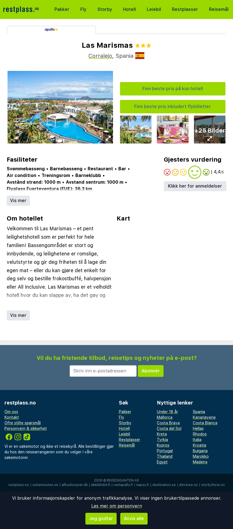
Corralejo (100, 55)
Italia (197, 439)
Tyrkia (162, 439)
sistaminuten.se (45, 485)
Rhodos (200, 434)
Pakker (61, 9)
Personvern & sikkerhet (25, 428)
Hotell (129, 9)
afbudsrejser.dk (75, 485)
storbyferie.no (213, 485)
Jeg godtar (101, 518)
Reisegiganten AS (123, 480)
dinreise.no (188, 485)
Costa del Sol (169, 428)
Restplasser (185, 9)
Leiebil (154, 9)
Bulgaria (200, 451)
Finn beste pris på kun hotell (172, 88)
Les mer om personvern (116, 506)
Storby (104, 9)
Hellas (198, 428)
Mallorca (164, 417)
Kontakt (11, 417)
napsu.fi (142, 485)
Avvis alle (134, 518)
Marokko (201, 456)
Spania (199, 412)
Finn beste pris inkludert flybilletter (172, 106)
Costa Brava (168, 423)
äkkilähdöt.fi (100, 485)
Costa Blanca (205, 423)
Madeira (200, 462)
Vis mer (18, 200)
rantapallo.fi (123, 485)
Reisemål (219, 9)
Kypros (163, 445)
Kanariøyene (204, 417)
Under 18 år (167, 412)
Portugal (165, 451)
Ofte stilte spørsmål (22, 423)
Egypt (162, 462)
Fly (83, 9)
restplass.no (18, 485)
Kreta (162, 434)
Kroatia (199, 445)
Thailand (164, 456)
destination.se (164, 485)
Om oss (11, 412)
